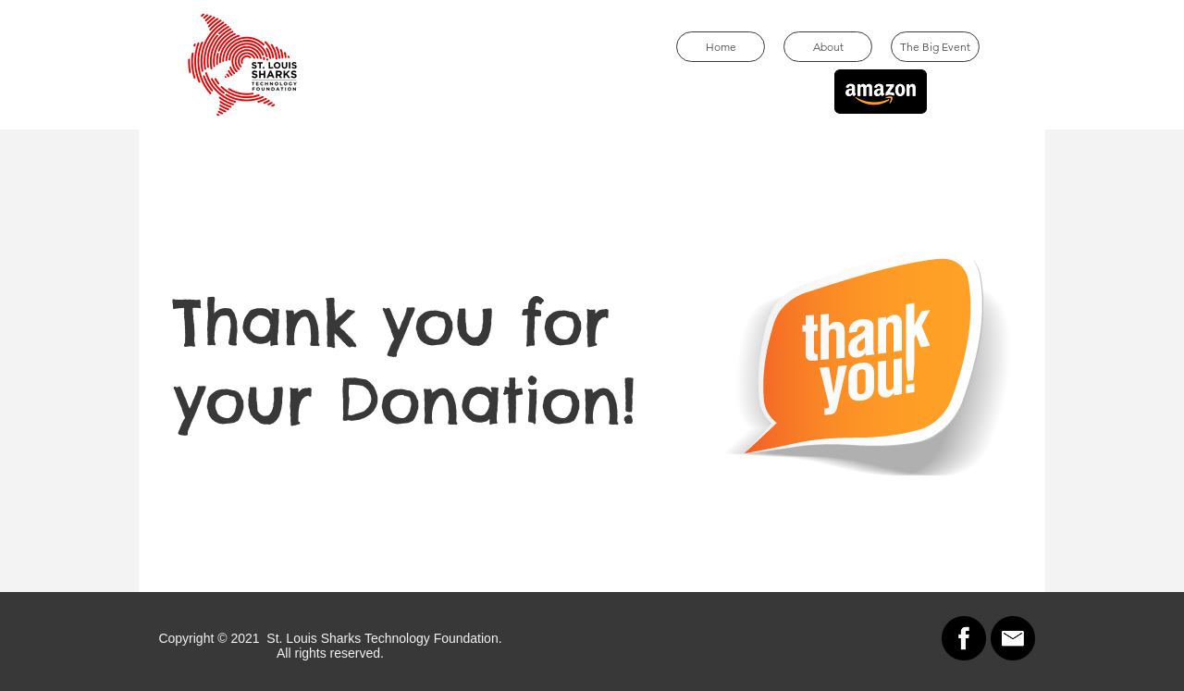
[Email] (1013, 638)
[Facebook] (964, 638)
